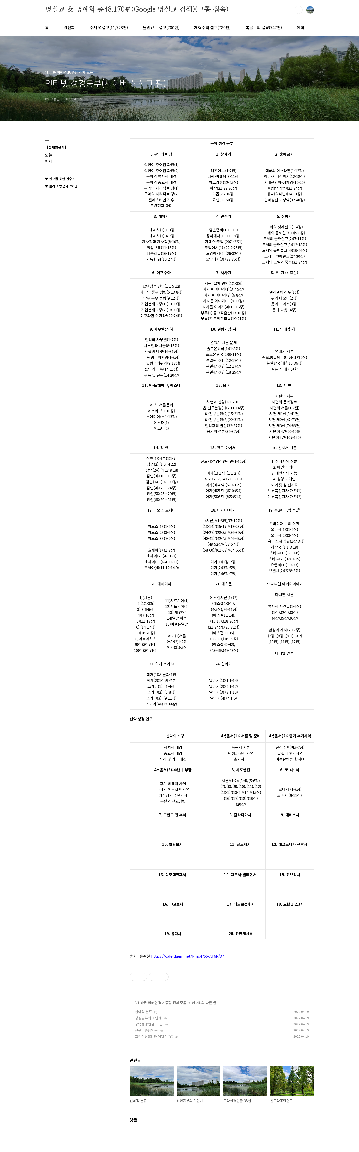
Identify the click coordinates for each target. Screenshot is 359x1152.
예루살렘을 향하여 (290, 759)
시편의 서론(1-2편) (284, 407)
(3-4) (243, 780)
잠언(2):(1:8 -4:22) (161, 464)
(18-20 (145, 632)
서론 (225, 780)
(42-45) (222, 538)
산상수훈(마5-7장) (290, 747)
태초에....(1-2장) (223, 170)
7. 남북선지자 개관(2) (284, 496)
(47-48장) (230, 650)
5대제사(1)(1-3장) (161, 229)
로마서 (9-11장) (289, 795)
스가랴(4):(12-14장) (161, 703)
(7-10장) (147, 615)
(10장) (273, 641)
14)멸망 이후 (177, 618)
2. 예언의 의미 (284, 467)
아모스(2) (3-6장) (161, 532)
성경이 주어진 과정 (159, 164)
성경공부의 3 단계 (148, 1017)
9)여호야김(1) (146, 644)
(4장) (276, 618)
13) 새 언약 (177, 612)
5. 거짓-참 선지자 (284, 484)
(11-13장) (147, 621)
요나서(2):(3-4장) (284, 535)
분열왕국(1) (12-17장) (223, 360)
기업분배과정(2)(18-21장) (161, 309)
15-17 (221, 526)
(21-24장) (215, 627)
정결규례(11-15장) (161, 247)
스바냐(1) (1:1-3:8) (284, 552)
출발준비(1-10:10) (223, 229)
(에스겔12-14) (223, 615)
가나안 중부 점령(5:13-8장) (161, 292)
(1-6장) (221, 520)
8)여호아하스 (145, 638)
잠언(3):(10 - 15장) (161, 475)
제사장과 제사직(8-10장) (161, 241)
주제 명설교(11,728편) (109, 27)
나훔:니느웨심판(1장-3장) (285, 541)
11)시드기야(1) (177, 600)
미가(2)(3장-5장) (223, 567)
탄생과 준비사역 (241, 753)
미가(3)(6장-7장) (223, 573)
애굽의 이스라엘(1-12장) (284, 170)
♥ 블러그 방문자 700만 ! (62, 186)
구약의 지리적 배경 (159, 188)
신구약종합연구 (146, 1030)
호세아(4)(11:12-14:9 (161, 567)
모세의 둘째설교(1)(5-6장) (284, 232)
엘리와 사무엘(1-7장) (161, 339)
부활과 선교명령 (173, 801)
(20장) (241, 804)
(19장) (253, 798)
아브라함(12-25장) (223, 182)
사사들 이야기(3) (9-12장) (223, 300)
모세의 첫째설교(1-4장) (284, 226)
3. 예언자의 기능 (284, 473)
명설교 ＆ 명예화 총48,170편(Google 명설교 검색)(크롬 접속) (137, 9)
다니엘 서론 (284, 594)
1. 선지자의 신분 (284, 461)
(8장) (281, 635)
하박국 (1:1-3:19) (284, 547)
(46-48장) (236, 538)
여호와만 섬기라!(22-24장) (161, 315)
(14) (246, 792)
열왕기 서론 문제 (223, 342)
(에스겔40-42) (223, 644)
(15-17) (216, 621)
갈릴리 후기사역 (290, 753)
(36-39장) (236, 532)
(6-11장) (230, 609)
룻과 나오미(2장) (284, 298)
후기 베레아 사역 (173, 783)
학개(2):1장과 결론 (161, 680)
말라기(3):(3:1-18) (223, 692)
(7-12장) (235, 520)
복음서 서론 (241, 747)
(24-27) (208, 532)
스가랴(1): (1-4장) (161, 686)
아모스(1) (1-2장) (161, 526)
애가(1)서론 (177, 635)
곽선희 (69, 27)
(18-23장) (236, 526)
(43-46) (216, 650)
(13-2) (237, 792)
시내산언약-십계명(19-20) (284, 182)
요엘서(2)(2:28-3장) (284, 570)
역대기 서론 (284, 351)
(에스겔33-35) (223, 632)
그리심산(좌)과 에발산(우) (154, 1036)
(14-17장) (148, 627)
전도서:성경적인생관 (217, 461)
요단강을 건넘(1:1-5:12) (161, 286)
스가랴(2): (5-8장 (160, 692)
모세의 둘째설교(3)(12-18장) (284, 244)
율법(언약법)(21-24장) (284, 188)
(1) (229, 597)
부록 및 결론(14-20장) (161, 375)
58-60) (209, 550)
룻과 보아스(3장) (284, 303)
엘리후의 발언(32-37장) (223, 425)
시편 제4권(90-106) (284, 431)
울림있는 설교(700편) (161, 27)
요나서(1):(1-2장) (284, 529)
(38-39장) (230, 638)
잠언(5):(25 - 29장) (161, 493)
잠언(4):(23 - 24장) (161, 487)
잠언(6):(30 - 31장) (161, 499)
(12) (258, 786)
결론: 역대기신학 (284, 369)
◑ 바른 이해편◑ (148, 1002)
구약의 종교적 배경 (161, 182)
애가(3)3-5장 (177, 647)
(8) (229, 786)
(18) (243, 798)
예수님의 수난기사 (173, 795)
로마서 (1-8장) (290, 789)
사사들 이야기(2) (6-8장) (223, 295)
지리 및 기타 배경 (173, 759)
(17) (235, 798)
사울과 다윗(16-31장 (161, 351)
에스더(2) (161, 428)
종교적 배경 (173, 753)
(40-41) (208, 538)
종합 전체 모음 (175, 1002)
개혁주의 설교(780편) (212, 27)
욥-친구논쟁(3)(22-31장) (223, 419)
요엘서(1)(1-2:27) (284, 564)
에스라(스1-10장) (161, 410)
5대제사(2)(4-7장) (161, 235)
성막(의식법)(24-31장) (284, 193)
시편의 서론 (284, 396)
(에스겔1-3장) (223, 603)
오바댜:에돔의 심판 (284, 523)
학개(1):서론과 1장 (161, 674)
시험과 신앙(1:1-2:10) (223, 401)
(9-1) (289, 635)
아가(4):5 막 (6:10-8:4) (223, 490)
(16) (227, 798)
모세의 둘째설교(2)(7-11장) (284, 238)
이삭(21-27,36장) (223, 188)
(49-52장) (215, 544)
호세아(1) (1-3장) (161, 550)
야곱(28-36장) (223, 193)
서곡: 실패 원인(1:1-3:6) (223, 283)
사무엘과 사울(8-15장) (161, 345)
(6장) (294, 618)
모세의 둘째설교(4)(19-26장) (284, 250)
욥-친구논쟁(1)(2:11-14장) (223, 407)
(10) (242, 786)
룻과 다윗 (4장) (284, 309)
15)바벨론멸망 (177, 624)
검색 (298, 10)
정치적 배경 (173, 747)
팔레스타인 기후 (161, 199)
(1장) (276, 612)
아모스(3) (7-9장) (161, 538)
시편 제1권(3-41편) (284, 413)
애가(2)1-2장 (177, 641)
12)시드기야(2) (177, 606)
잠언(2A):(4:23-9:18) (162, 470)
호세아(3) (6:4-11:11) (161, 561)
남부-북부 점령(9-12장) (161, 298)
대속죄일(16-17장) (161, 253)
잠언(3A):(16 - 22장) (162, 481)
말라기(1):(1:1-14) (223, 680)
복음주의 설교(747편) (264, 27)
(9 (234, 786)
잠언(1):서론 (156, 458)
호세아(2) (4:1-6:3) (161, 555)
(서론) (147, 597)
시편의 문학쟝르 (284, 401)
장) (152, 632)
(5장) (285, 618)
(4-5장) (216, 609)
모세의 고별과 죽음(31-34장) (284, 262)
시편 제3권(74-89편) (285, 425)
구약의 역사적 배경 (161, 176)
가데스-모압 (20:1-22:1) (223, 241)
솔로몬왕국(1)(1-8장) (223, 348)
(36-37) (216, 638)
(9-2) (298, 635)
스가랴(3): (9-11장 (160, 698)
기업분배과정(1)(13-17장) (161, 303)
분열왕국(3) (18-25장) (223, 372)
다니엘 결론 (284, 653)
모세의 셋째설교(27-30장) (284, 256)
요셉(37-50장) (223, 199)
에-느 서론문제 (161, 404)
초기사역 (241, 759)
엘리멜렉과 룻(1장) (284, 292)
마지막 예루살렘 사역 (173, 789)
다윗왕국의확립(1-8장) (161, 357)
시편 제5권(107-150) (284, 437)
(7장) (272, 635)
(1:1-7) (171, 458)
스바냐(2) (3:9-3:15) (284, 558)
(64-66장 (236, 550)
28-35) (222, 532)
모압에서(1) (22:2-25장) (223, 247)
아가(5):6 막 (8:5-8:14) (223, 496)
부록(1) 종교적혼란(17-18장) (223, 312)
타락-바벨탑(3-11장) (224, 176)
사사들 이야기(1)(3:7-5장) (223, 289)
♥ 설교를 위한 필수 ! (59, 178)
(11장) (284, 641)
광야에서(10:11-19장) (223, 235)
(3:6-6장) (147, 609)
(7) (223, 786)
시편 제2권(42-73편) (285, 419)
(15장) (256, 792)
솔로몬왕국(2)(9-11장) (223, 354)
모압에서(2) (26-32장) (223, 253)
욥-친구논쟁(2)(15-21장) (223, 413)
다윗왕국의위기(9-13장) (161, 363)
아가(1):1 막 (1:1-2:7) (223, 473)
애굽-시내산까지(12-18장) (284, 176)
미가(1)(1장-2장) (223, 561)
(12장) (295, 641)
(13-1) (225, 792)
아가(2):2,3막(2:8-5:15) (223, 478)
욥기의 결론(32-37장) (223, 431)
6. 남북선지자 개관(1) (284, 490)
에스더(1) (161, 422)
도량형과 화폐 (161, 205)
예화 (300, 27)
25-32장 (231, 627)
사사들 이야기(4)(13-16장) (223, 306)
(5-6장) (254, 780)
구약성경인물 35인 (149, 1024)
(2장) (285, 612)
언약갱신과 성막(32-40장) (284, 199)
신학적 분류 (143, 1011)
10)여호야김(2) (146, 650)
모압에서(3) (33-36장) (223, 259)
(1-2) (234, 780)
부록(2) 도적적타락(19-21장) (223, 318)
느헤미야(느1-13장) (161, 416)
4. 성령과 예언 (284, 478)
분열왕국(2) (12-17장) (223, 366)
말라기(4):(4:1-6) (223, 698)
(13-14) (208, 526)
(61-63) (222, 550)
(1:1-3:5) (147, 603)
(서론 (209, 520)
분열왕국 (273, 363)
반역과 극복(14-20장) (161, 369)
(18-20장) (230, 621)
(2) (235, 597)
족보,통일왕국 (273, 357)
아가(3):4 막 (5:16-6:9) (223, 484)
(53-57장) (232, 544)
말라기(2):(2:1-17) (223, 686)
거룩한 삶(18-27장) (161, 259)
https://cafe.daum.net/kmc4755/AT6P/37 (187, 956)
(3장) (294, 612)
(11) (250, 786)
